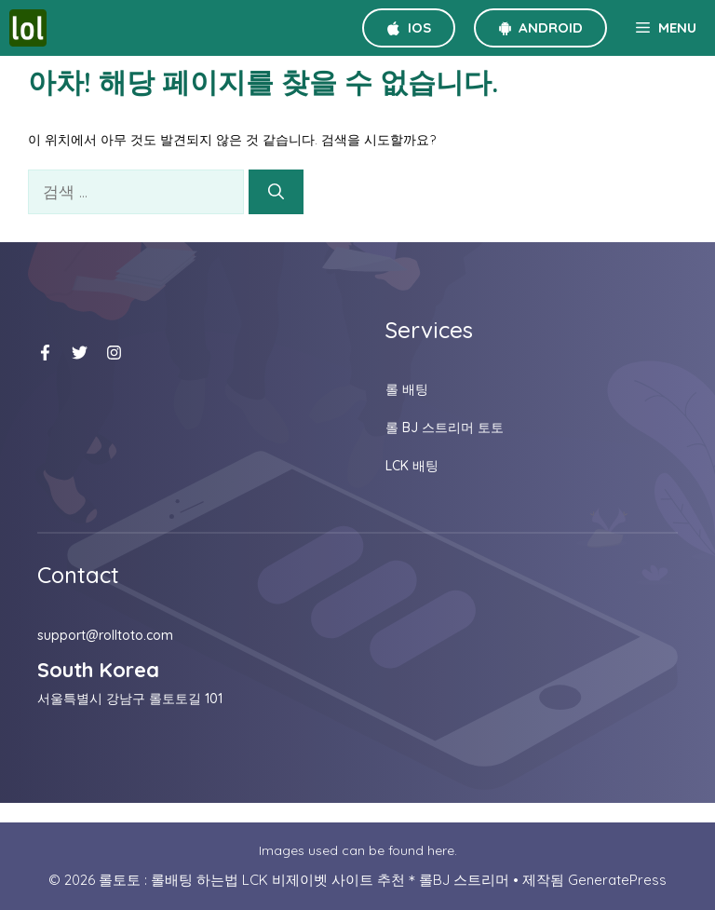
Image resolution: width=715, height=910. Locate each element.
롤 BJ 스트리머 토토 (444, 427)
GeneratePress (617, 880)
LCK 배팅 (411, 465)
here (440, 850)
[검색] (276, 192)
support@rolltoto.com (105, 635)
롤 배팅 (406, 389)
